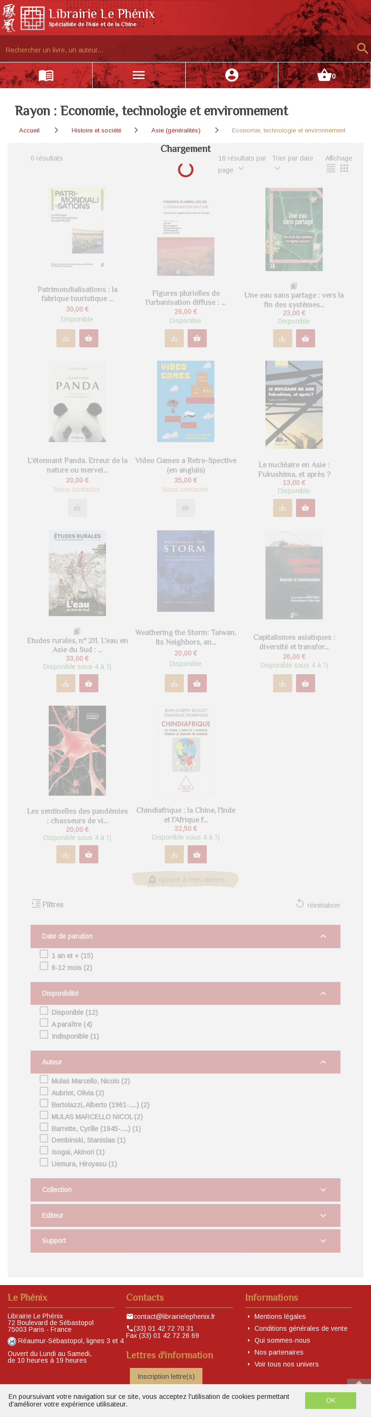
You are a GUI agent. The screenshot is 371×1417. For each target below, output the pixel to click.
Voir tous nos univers (286, 1364)
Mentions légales (280, 1316)
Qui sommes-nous (282, 1340)
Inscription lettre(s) (166, 1376)
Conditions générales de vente (301, 1328)
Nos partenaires (279, 1352)
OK (331, 1400)
